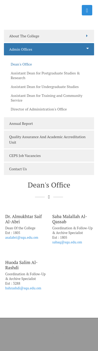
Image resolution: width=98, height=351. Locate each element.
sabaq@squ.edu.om (67, 242)
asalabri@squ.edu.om (21, 237)
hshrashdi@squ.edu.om (23, 288)
